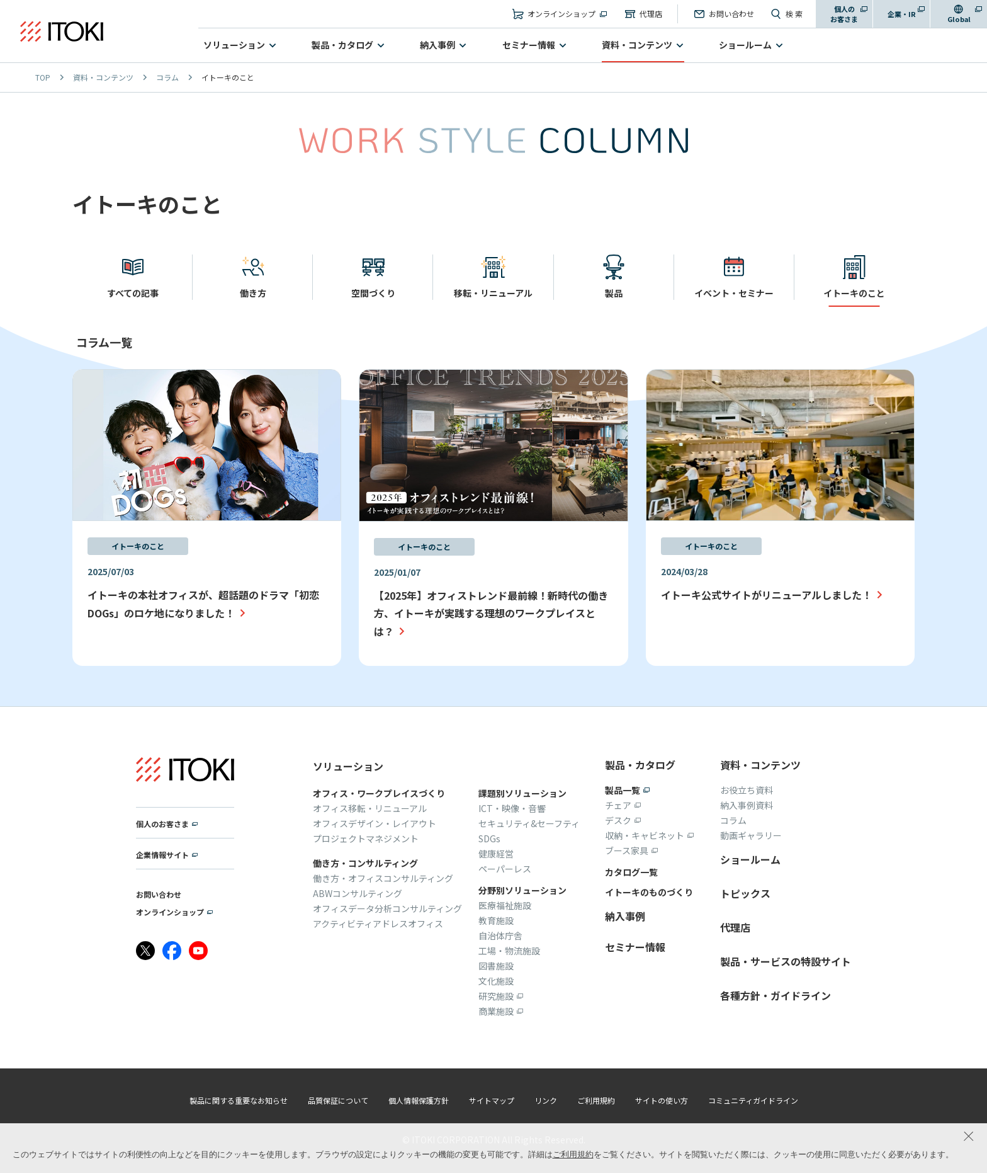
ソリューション (234, 44)
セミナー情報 (528, 44)
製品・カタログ (342, 44)
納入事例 (437, 44)
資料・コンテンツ (637, 44)
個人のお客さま (844, 14)
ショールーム (745, 44)
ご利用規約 (573, 1154)
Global (959, 19)
